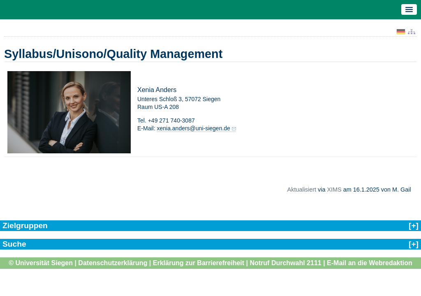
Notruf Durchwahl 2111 (285, 262)
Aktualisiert (301, 189)
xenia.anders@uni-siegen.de (193, 128)
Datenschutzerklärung (112, 262)
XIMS (334, 189)
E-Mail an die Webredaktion (369, 262)
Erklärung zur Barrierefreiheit (198, 262)
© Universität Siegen (41, 262)
